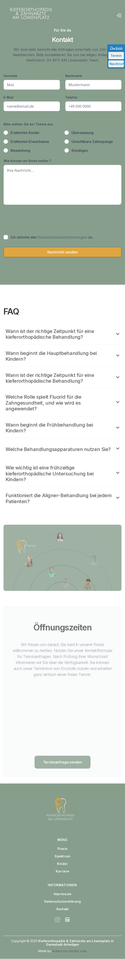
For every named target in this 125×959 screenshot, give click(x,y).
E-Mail (8, 97)
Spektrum (62, 856)
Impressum (62, 894)
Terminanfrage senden (62, 778)
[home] (28, 15)
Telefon (71, 97)
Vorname (10, 76)
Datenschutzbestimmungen (62, 237)
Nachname (73, 76)
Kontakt (62, 909)
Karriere (62, 871)
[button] (119, 15)
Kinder (62, 864)
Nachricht (117, 64)
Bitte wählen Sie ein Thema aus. (29, 124)
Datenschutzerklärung (62, 901)
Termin (116, 55)
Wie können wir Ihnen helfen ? (27, 161)
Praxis (63, 848)
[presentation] (37, 218)
